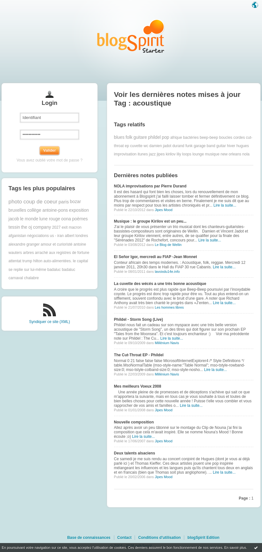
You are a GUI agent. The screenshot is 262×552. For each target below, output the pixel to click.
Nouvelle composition (134, 422)
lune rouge (49, 219)
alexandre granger (24, 244)
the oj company (36, 227)
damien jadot (160, 146)
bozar (75, 201)
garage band (204, 146)
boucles (225, 137)
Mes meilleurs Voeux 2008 (137, 386)
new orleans (230, 154)
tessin (14, 227)
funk (189, 146)
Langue (255, 5)
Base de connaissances (88, 537)
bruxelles (17, 210)
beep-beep (209, 137)
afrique (176, 137)
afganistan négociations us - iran (36, 235)
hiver (231, 146)
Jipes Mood (163, 210)
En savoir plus (235, 547)
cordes (239, 137)
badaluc (54, 269)
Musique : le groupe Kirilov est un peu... (150, 221)
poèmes (80, 219)
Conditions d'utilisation (159, 537)
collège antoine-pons (47, 210)
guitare (140, 137)
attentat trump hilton (25, 261)
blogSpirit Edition (204, 537)
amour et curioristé (56, 244)
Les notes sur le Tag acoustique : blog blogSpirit (131, 36)
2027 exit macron (66, 227)
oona (66, 219)
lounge (198, 154)
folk (129, 137)
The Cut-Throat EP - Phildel (139, 355)
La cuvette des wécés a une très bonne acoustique (160, 283)
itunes (143, 154)
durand (178, 146)
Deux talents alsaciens (134, 453)
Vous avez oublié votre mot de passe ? (49, 160)
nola (246, 154)
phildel (154, 137)
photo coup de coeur (33, 202)
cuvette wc (139, 146)
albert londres (76, 235)
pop (165, 137)
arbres (28, 252)
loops (186, 154)
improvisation (125, 154)
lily (179, 154)
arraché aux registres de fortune (62, 252)
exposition (79, 210)
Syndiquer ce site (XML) (49, 321)
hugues (242, 146)
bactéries (191, 137)
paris (63, 201)
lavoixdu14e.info (167, 271)
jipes (161, 154)
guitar (221, 146)
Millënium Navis (167, 343)
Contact (124, 537)
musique (212, 154)
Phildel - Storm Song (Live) (138, 319)
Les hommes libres (169, 307)
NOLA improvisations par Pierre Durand (150, 186)
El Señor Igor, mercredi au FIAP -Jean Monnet (155, 257)
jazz (152, 154)
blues (119, 137)
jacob (14, 219)
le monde (29, 219)
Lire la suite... (224, 205)
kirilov (171, 154)
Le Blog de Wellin (168, 245)
